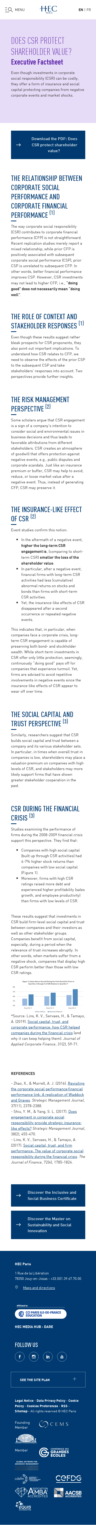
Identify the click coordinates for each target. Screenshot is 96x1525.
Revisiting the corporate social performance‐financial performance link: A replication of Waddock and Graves (47, 1091)
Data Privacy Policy (51, 1400)
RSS (64, 1405)
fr (89, 9)
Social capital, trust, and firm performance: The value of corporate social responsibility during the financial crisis (47, 1150)
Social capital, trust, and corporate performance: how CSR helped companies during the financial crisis (45, 1026)
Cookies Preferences (42, 1405)
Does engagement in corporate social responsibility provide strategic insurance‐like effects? (46, 1119)
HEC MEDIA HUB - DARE (34, 1326)
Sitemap (21, 1410)
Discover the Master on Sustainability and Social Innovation (49, 1224)
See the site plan (35, 1379)
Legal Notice (24, 1400)
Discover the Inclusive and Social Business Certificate (52, 1195)
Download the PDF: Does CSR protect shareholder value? (54, 144)
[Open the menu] (15, 9)
